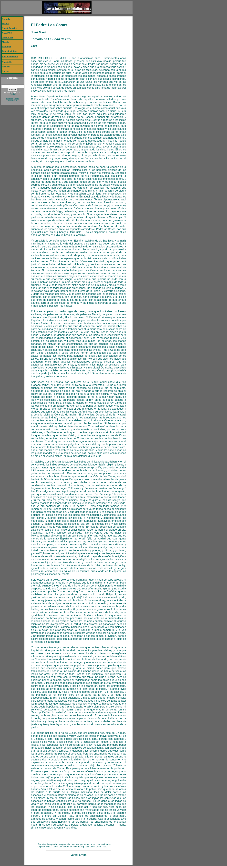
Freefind (13, 94)
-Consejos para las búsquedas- (12, 99)
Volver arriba (78, 855)
